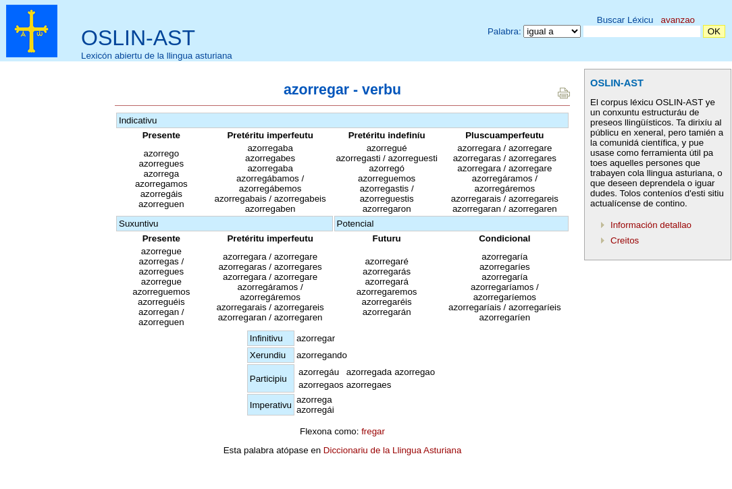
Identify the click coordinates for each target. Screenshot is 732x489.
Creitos (624, 240)
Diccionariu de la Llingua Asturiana (392, 450)
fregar (373, 431)
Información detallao (650, 225)
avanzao (678, 20)
